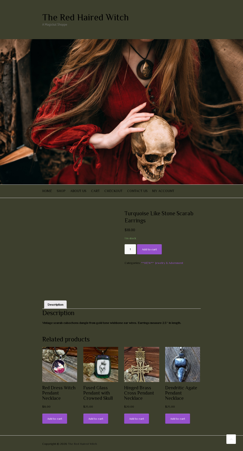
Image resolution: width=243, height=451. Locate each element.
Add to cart (149, 249)
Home (47, 191)
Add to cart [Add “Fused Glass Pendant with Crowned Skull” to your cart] (95, 418)
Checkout (113, 191)
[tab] (55, 304)
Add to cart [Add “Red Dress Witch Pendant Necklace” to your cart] (54, 418)
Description (55, 304)
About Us (78, 191)
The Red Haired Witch (85, 17)
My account (163, 191)
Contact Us (137, 191)
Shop (61, 191)
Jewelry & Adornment (169, 263)
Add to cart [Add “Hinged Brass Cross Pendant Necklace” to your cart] (136, 418)
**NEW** (147, 263)
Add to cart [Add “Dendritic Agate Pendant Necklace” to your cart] (177, 418)
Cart (95, 191)
